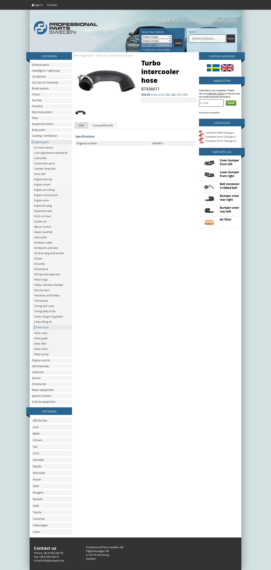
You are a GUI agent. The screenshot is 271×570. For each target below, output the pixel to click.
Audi (36, 427)
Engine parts (87, 55)
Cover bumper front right (229, 174)
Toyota (37, 512)
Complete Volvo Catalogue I (217, 136)
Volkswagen (40, 525)
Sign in (37, 5)
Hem (76, 55)
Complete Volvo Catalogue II (217, 140)
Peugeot (38, 492)
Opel (36, 486)
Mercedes (39, 473)
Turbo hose (101, 55)
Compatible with (103, 125)
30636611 (158, 143)
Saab (36, 505)
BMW (36, 433)
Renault (38, 499)
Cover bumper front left (229, 162)
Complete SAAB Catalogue (219, 132)
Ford (36, 453)
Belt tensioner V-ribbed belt (230, 186)
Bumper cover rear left (229, 209)
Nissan (37, 479)
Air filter (225, 219)
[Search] (207, 38)
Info (81, 125)
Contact (52, 5)
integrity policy (216, 93)
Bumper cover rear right (229, 198)
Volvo (36, 532)
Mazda (37, 466)
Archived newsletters (209, 112)
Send (231, 103)
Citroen (37, 440)
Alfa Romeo (40, 420)
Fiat (35, 447)
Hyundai (38, 460)
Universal (38, 519)
